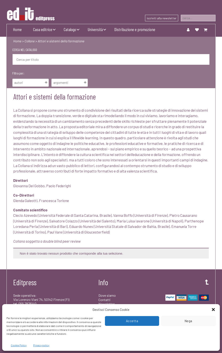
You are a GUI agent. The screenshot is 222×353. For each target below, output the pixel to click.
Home (17, 29)
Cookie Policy (19, 345)
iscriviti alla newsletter (161, 18)
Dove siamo (107, 295)
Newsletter (106, 304)
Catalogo (70, 29)
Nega (188, 321)
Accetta (132, 321)
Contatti (104, 300)
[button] (213, 309)
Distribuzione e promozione (134, 29)
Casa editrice (42, 29)
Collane (30, 41)
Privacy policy (41, 345)
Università (95, 29)
